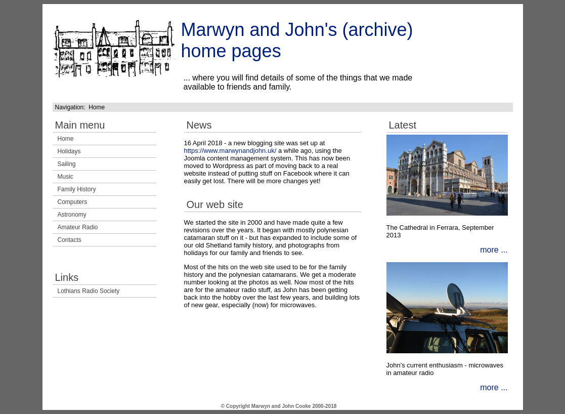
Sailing (67, 164)
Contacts (69, 239)
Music (65, 176)
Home (66, 138)
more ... (493, 249)
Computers (73, 201)
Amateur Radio (78, 227)
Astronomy (72, 214)
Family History (77, 189)
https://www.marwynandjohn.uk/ (230, 150)
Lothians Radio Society (89, 291)
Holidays (69, 151)
